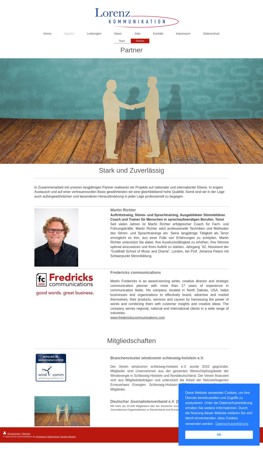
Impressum (41, 436)
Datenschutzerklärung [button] (231, 424)
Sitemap (26, 434)
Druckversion (12, 434)
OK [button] (219, 434)
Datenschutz (53, 436)
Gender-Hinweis (68, 436)
